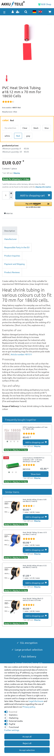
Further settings (11, 730)
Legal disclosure (36, 701)
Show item (35, 474)
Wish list (8, 213)
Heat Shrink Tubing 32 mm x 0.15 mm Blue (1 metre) (35, 533)
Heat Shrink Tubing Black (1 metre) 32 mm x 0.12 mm (33, 599)
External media (16, 721)
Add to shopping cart (35, 195)
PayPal (12, 724)
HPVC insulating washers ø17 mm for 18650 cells (35, 428)
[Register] (18, 12)
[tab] (27, 231)
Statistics (13, 714)
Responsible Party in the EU (17, 247)
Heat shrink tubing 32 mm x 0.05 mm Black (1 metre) (35, 500)
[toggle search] (25, 11)
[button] (33, 205)
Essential (13, 711)
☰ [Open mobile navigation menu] (4, 12)
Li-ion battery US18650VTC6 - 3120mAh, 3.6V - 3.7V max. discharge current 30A (34, 459)
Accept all (27, 736)
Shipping (16, 173)
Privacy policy (29, 706)
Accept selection (27, 750)
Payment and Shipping (14, 264)
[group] (12, 435)
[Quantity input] (5, 195)
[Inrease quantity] (11, 193)
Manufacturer (10, 239)
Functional (14, 727)
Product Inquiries (12, 255)
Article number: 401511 (21, 354)
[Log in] (13, 12)
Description (9, 230)
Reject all (27, 743)
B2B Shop (44, 4)
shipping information (43, 187)
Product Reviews (12, 272)
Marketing (13, 717)
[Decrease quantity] (11, 197)
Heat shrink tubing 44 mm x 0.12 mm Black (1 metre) (35, 566)
